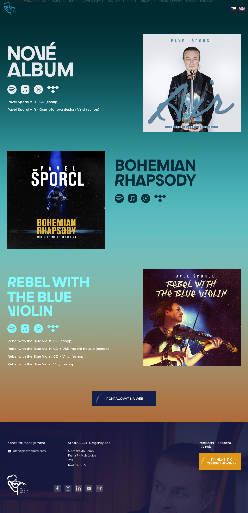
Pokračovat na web (124, 399)
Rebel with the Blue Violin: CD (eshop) (40, 341)
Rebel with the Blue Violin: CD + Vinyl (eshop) (46, 356)
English (242, 8)
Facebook (57, 488)
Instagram (68, 488)
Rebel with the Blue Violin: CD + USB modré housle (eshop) (58, 349)
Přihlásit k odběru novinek (222, 461)
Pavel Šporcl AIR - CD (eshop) (33, 102)
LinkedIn (78, 488)
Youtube (38, 89)
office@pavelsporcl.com (29, 451)
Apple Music (25, 89)
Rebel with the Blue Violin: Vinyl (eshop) (41, 364)
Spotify (12, 89)
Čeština (233, 8)
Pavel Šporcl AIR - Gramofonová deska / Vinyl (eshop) (53, 109)
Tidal (53, 89)
